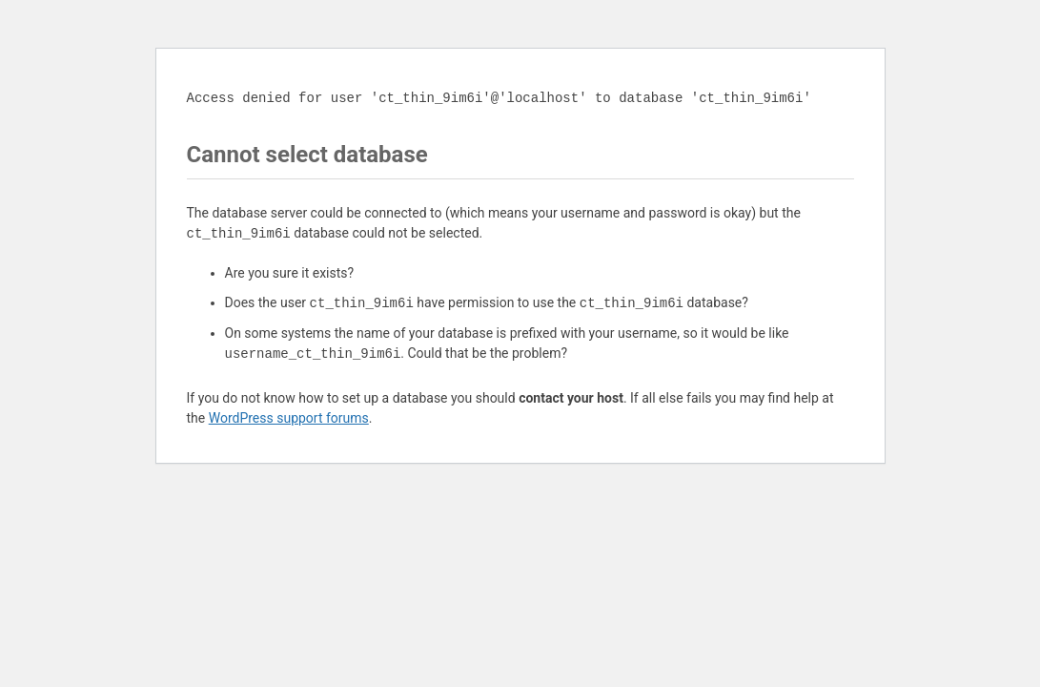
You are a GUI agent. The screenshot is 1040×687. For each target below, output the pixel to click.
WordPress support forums (289, 418)
